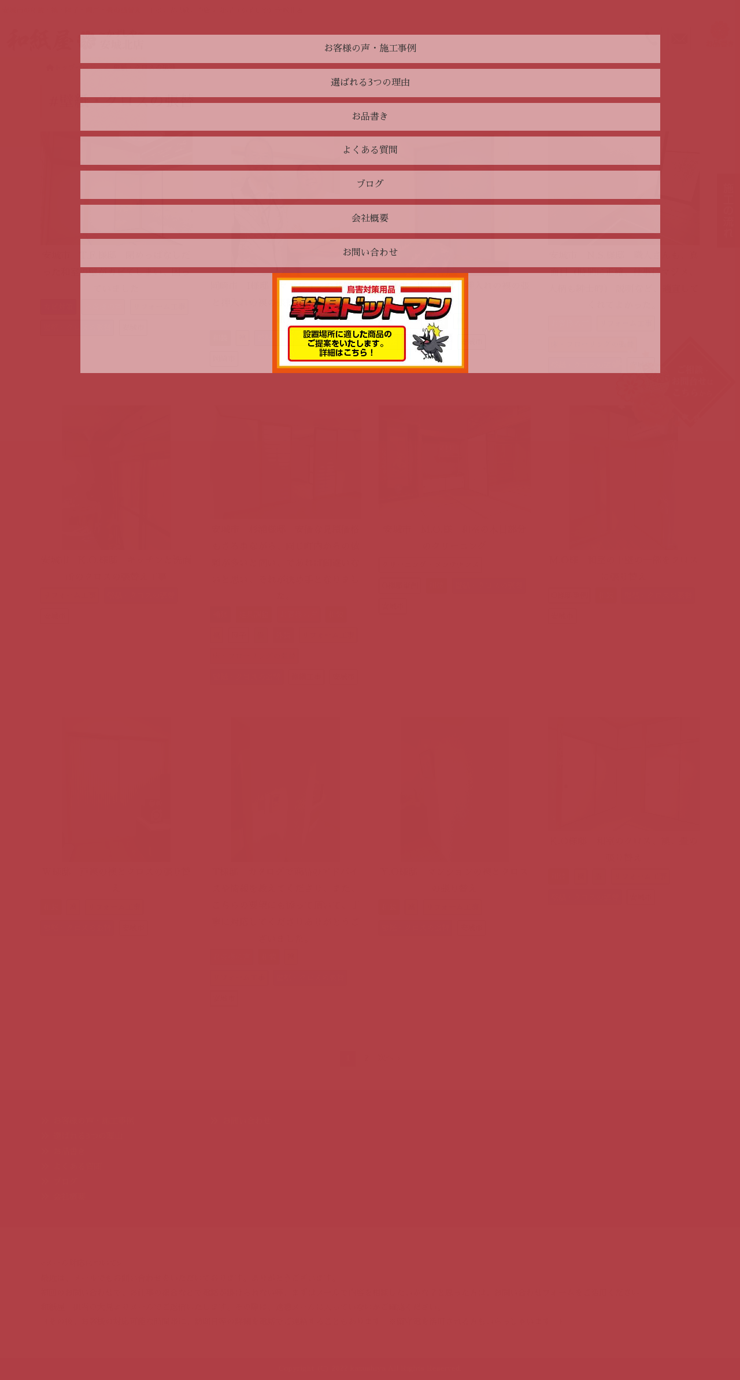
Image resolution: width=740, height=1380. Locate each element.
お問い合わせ (247, 1121)
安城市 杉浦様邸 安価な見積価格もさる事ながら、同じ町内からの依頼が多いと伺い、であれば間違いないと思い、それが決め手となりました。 (286, 563)
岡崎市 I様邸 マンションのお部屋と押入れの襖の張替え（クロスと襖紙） (285, 303)
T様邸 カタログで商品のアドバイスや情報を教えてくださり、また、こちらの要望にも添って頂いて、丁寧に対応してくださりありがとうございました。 (286, 905)
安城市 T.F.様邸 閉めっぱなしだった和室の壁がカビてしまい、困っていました (116, 272)
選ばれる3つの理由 (88, 1136)
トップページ (71, 67)
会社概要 (69, 1197)
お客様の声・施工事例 (93, 1121)
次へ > (389, 1058)
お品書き (69, 1151)
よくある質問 (77, 1167)
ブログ (65, 1182)
